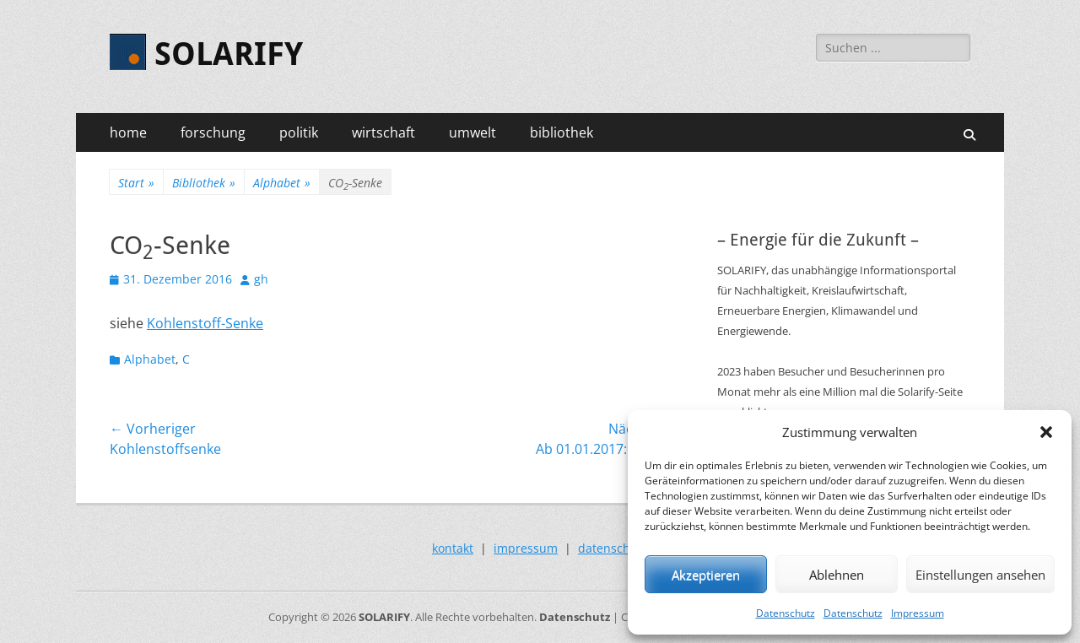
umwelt (472, 132)
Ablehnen (836, 574)
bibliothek (561, 132)
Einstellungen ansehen (980, 574)
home (128, 132)
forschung (213, 132)
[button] (1046, 432)
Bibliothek (203, 183)
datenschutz (613, 548)
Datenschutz (785, 613)
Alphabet (281, 183)
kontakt (452, 548)
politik (298, 132)
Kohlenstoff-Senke (205, 323)
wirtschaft (383, 132)
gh (261, 279)
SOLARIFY (228, 54)
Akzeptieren (706, 574)
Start (136, 183)
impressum (526, 548)
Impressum (917, 613)
